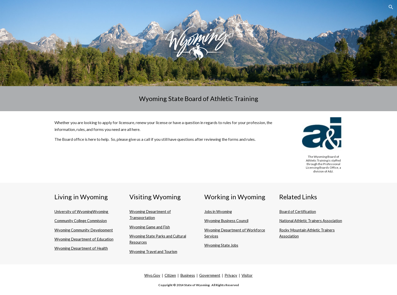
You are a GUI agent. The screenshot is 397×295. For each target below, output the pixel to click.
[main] (198, 98)
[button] (391, 7)
